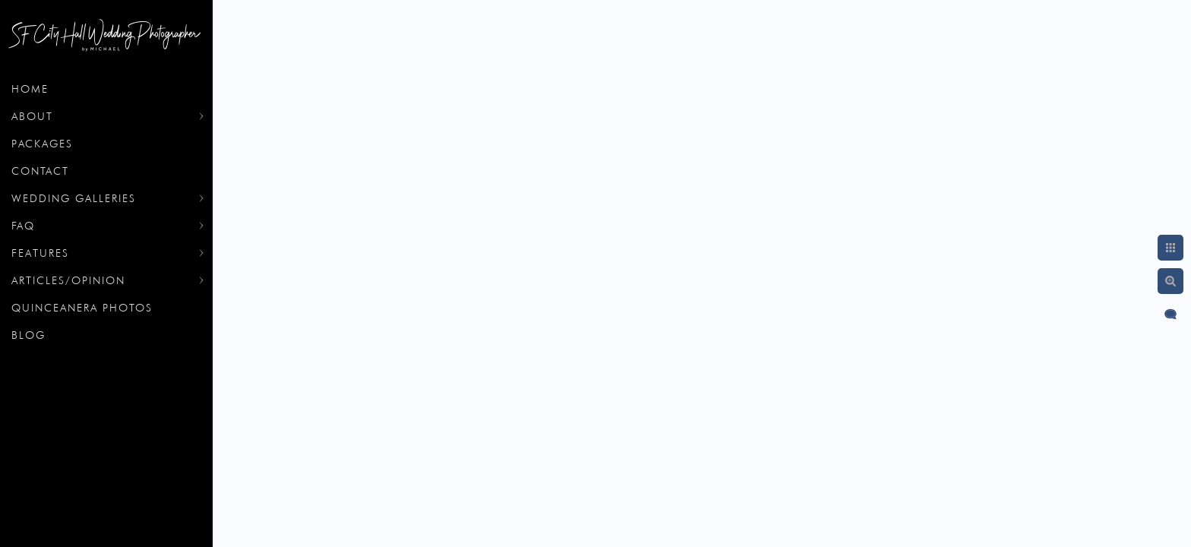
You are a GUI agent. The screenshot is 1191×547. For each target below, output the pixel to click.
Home (30, 89)
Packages (42, 144)
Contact (40, 171)
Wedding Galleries (73, 198)
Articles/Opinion (68, 280)
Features (40, 253)
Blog (28, 335)
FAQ (23, 226)
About (32, 116)
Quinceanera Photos (82, 308)
